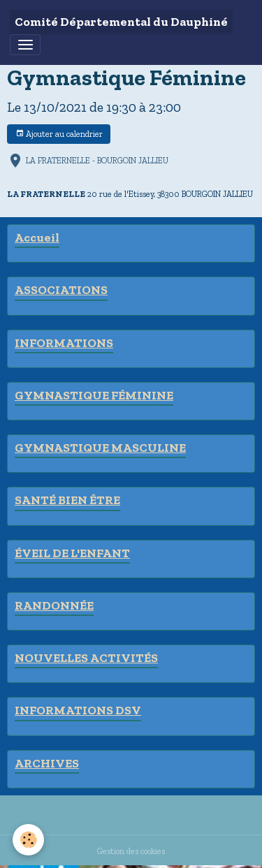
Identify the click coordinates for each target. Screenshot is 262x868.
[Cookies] (28, 839)
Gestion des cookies (131, 851)
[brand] (121, 22)
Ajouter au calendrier (59, 133)
